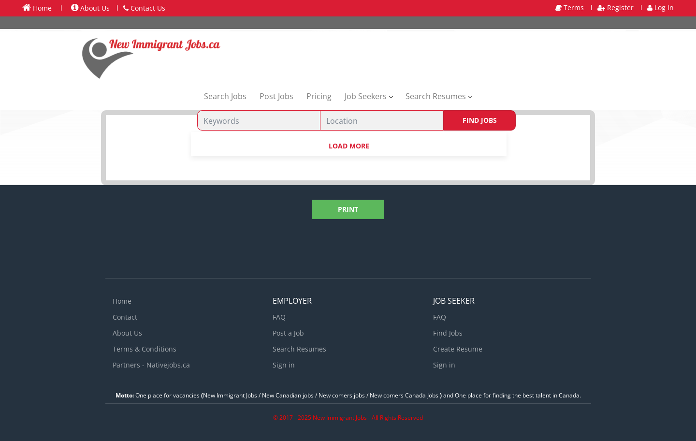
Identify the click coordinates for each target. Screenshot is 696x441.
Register (615, 7)
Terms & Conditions (144, 348)
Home (37, 8)
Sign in (284, 364)
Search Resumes (299, 348)
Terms (569, 7)
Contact (125, 317)
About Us (90, 8)
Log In (660, 7)
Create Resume (457, 348)
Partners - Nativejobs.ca (151, 364)
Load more (349, 145)
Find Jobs (480, 120)
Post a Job (288, 333)
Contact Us (144, 8)
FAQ (279, 317)
